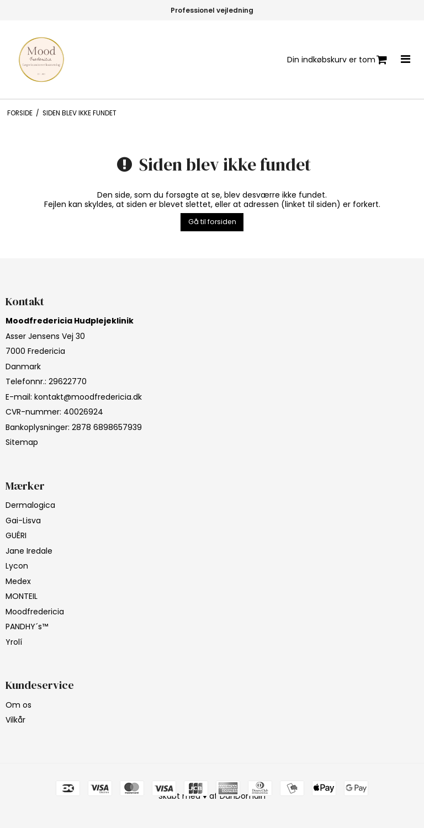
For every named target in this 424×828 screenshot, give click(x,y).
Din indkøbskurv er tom (337, 60)
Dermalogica (30, 505)
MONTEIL (22, 596)
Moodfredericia (35, 611)
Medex (18, 581)
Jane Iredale (29, 550)
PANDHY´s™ (27, 626)
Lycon (17, 565)
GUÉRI (16, 535)
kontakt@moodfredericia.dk (88, 396)
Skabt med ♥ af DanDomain (212, 796)
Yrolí (14, 641)
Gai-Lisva (23, 520)
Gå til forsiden (212, 221)
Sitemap (22, 442)
